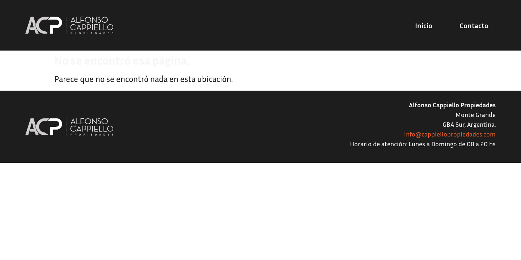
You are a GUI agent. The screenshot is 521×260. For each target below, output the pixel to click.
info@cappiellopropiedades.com (450, 134)
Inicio (423, 25)
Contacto (473, 25)
